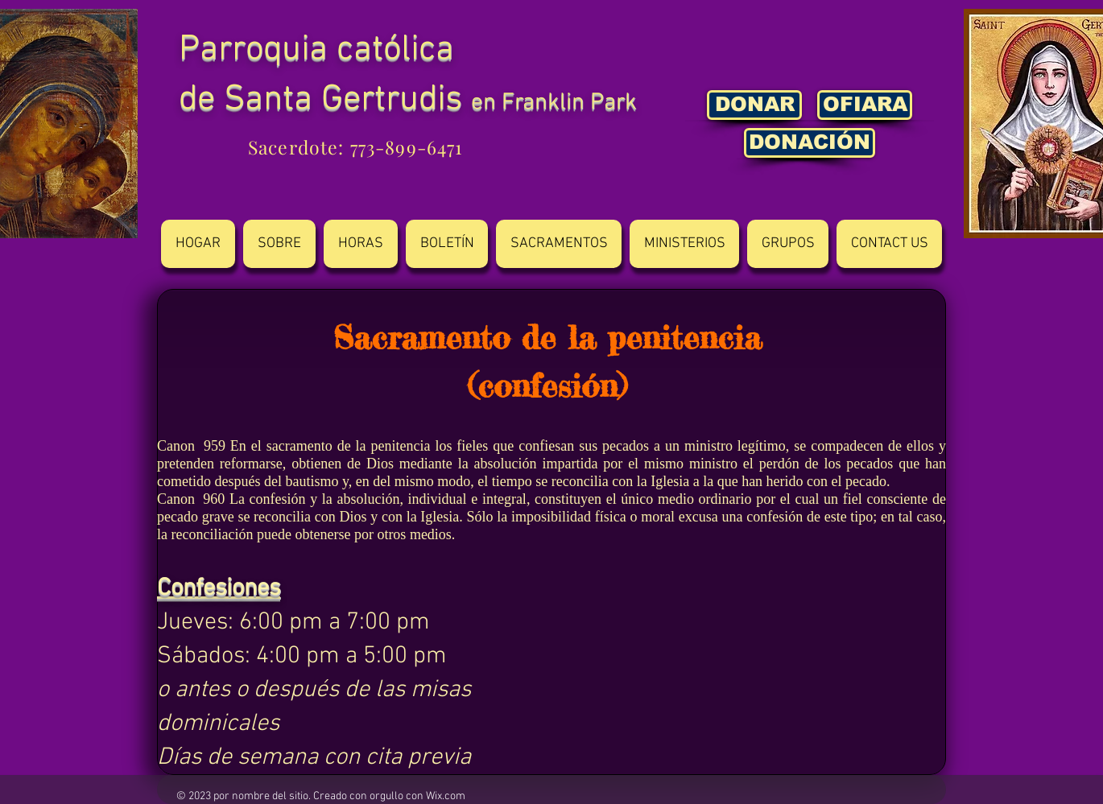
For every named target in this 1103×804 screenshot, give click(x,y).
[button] (279, 244)
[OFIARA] (864, 105)
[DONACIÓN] (809, 143)
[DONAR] (754, 105)
